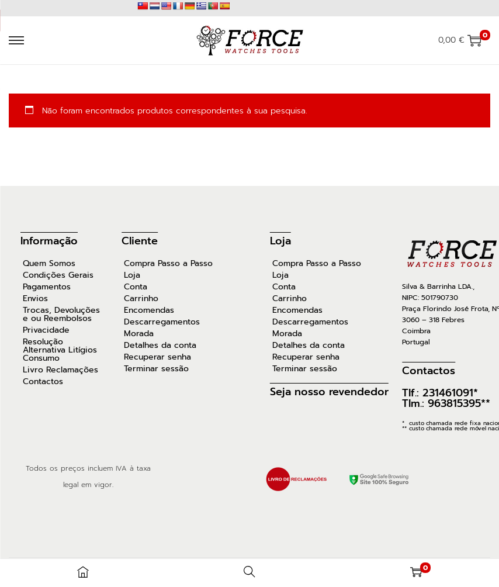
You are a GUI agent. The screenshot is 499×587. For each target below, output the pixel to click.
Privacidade (46, 330)
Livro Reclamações (60, 370)
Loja (132, 275)
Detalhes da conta (160, 345)
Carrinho (141, 299)
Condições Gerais (58, 275)
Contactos (43, 382)
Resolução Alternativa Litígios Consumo (60, 350)
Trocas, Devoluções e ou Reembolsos (61, 314)
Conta (135, 287)
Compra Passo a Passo (168, 264)
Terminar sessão (156, 369)
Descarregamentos (162, 322)
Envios (35, 299)
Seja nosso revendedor (329, 392)
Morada (139, 334)
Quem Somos (49, 264)
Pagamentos (47, 287)
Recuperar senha (157, 357)
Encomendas (149, 310)
